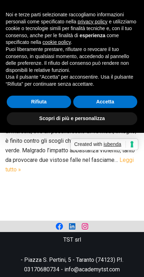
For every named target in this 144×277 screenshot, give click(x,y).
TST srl (72, 239)
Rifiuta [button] (39, 101)
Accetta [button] (105, 101)
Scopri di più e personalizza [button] (72, 118)
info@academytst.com (92, 269)
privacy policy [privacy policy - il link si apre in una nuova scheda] (92, 21)
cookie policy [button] (57, 42)
